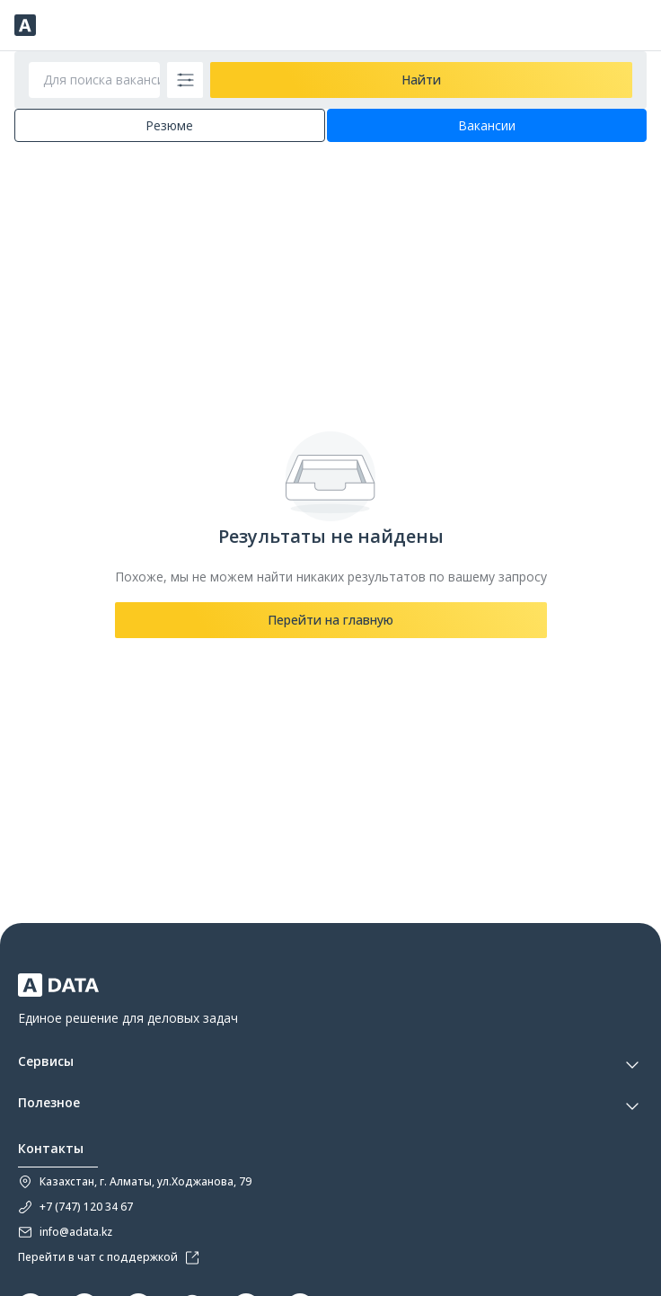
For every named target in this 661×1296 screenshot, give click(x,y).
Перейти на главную (330, 619)
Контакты (51, 1149)
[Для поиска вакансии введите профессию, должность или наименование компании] (94, 80)
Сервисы (46, 1062)
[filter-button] (185, 80)
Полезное (49, 1103)
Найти (421, 79)
